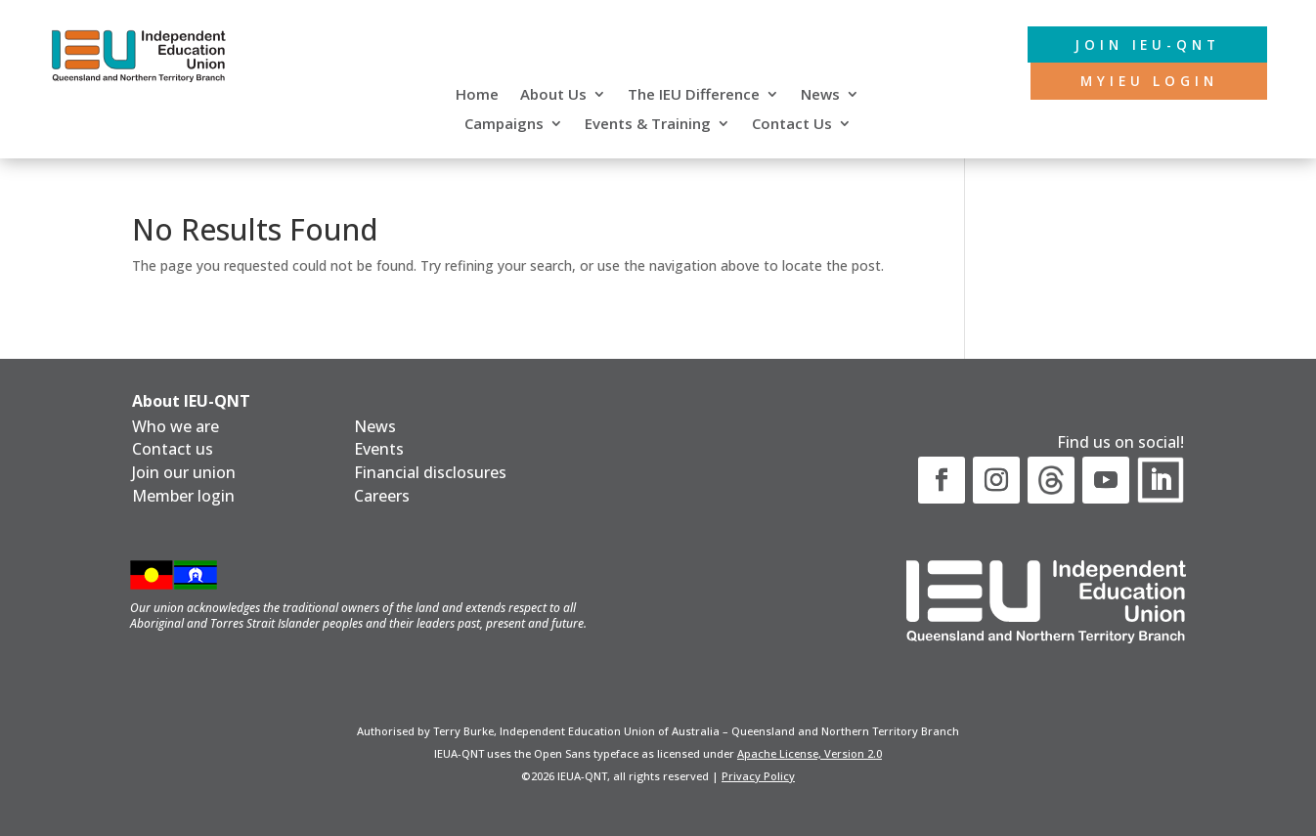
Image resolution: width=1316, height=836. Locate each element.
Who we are (175, 426)
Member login (183, 495)
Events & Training (648, 124)
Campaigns (504, 124)
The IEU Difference (694, 95)
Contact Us (792, 124)
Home (477, 95)
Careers (382, 495)
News (820, 95)
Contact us (172, 449)
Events (379, 449)
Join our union (184, 472)
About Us (553, 95)
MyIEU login (1145, 81)
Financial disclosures (430, 472)
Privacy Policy (758, 776)
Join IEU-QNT (1142, 44)
